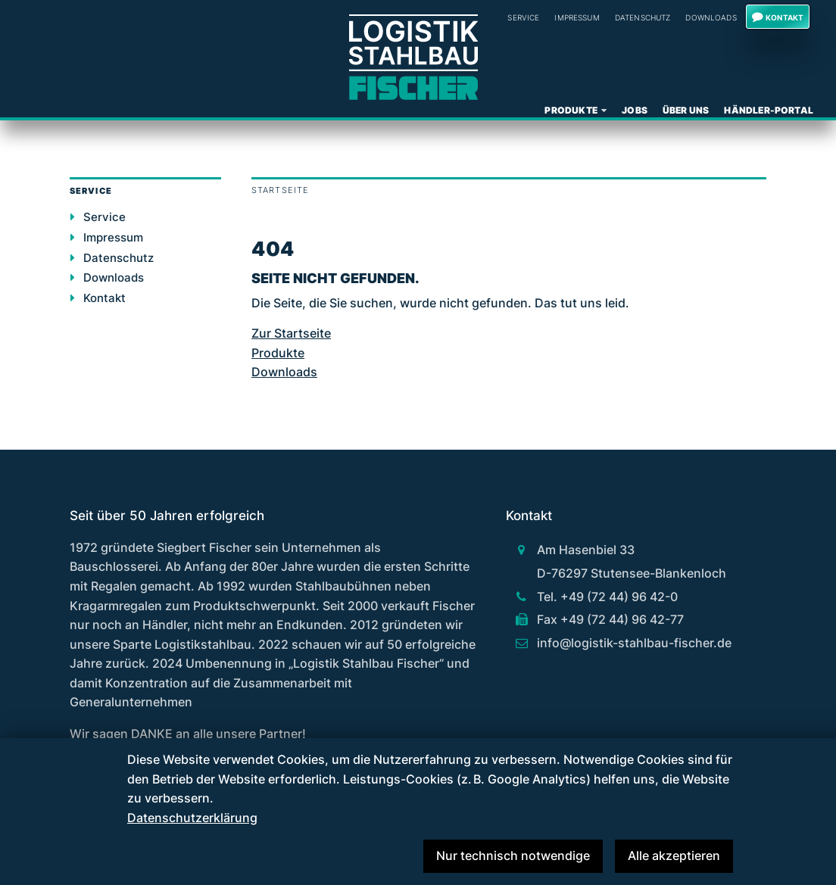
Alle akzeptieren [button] (674, 855)
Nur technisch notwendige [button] (513, 855)
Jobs (634, 110)
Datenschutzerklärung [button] (192, 817)
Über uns (686, 110)
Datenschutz (643, 17)
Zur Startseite (291, 333)
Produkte (570, 110)
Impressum (576, 17)
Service (104, 217)
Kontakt (784, 17)
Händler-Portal (768, 110)
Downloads (710, 17)
